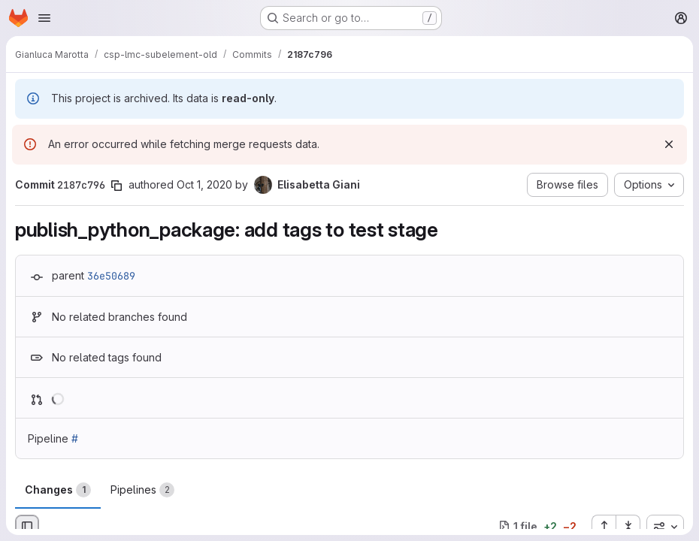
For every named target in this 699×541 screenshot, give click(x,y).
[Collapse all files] (628, 527)
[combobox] (665, 527)
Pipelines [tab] (142, 489)
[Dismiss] (669, 144)
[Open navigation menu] (44, 18)
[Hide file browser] (27, 527)
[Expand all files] (604, 527)
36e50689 (111, 276)
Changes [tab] (58, 489)
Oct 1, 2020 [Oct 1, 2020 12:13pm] (204, 184)
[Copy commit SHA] (116, 186)
